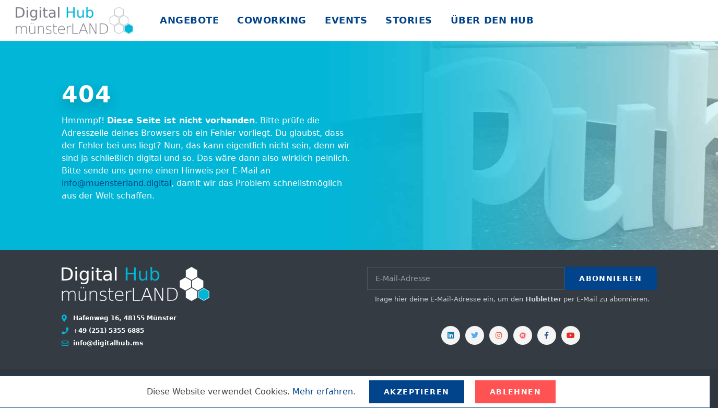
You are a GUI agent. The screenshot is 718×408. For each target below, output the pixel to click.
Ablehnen (516, 392)
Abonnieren (610, 278)
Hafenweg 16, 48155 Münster (123, 318)
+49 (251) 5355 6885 (107, 330)
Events (346, 20)
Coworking (272, 20)
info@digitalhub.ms (107, 343)
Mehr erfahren (322, 392)
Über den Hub (492, 20)
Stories (408, 20)
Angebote (189, 20)
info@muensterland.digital (116, 183)
